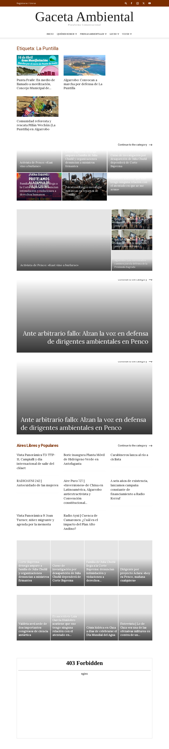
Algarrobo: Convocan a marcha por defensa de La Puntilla (83, 84)
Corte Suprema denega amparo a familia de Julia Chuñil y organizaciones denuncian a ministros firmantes (81, 159)
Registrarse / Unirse (26, 3)
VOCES (127, 34)
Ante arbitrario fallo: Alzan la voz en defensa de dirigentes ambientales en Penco (85, 337)
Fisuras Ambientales (93, 34)
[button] (126, 3)
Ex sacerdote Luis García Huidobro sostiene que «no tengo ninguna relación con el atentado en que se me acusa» (129, 182)
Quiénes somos (67, 34)
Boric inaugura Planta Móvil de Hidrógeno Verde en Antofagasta (84, 459)
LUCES (114, 34)
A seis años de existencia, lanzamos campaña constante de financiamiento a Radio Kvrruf (129, 489)
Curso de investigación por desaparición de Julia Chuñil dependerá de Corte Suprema (129, 160)
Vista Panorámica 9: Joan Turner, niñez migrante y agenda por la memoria (35, 520)
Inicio (50, 34)
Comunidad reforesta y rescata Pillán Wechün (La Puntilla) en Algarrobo (36, 125)
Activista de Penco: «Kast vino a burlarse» (36, 164)
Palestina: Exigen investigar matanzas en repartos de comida (83, 190)
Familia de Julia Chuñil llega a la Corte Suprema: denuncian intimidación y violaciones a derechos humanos (39, 189)
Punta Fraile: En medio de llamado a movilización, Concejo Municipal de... (36, 84)
